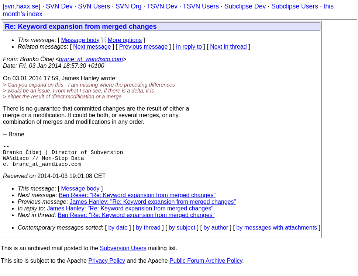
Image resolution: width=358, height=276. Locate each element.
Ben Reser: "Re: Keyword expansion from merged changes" (137, 201)
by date (117, 233)
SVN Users (94, 6)
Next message (92, 46)
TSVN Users (201, 6)
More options (125, 40)
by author (215, 233)
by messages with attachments (276, 233)
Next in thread (228, 46)
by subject (182, 233)
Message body (80, 40)
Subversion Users (123, 254)
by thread (148, 233)
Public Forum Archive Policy (205, 266)
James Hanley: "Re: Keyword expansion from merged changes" (153, 208)
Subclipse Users (294, 6)
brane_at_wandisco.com (91, 59)
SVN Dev (59, 6)
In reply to (189, 46)
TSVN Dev (162, 6)
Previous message (143, 46)
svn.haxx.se (21, 6)
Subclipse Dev (245, 6)
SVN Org (128, 6)
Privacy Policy (106, 266)
